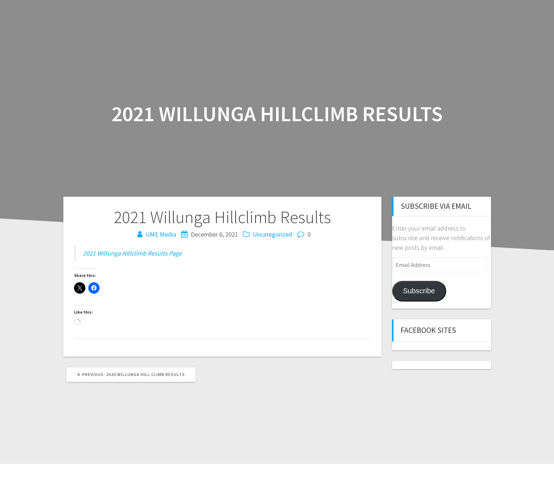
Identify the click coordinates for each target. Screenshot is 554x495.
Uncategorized (272, 234)
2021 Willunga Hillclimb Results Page (132, 253)
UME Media (161, 234)
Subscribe (419, 291)
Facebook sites (428, 330)
